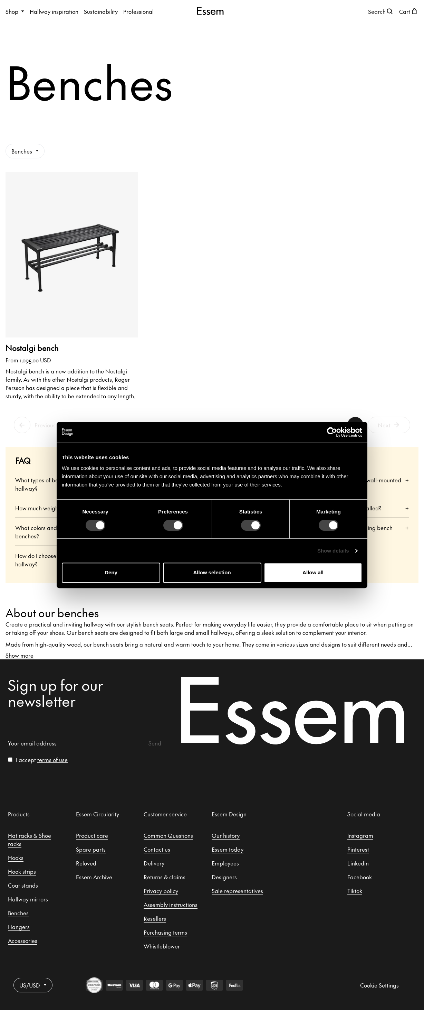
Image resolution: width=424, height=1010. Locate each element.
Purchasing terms (165, 932)
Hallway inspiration (54, 11)
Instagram (360, 835)
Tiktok (354, 891)
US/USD (33, 985)
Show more (19, 655)
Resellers (155, 918)
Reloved (86, 863)
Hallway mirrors (28, 899)
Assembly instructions (170, 904)
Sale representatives (237, 891)
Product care (92, 835)
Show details (333, 551)
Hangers (19, 926)
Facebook (359, 877)
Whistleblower (162, 946)
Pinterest (358, 849)
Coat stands (23, 885)
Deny (111, 572)
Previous (45, 425)
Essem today (227, 849)
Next (389, 425)
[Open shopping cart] (408, 11)
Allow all (313, 572)
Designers (224, 877)
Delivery (154, 863)
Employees (225, 863)
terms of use (52, 759)
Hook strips (22, 871)
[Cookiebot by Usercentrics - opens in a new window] (332, 432)
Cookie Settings (379, 985)
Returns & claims (164, 877)
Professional (138, 11)
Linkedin (358, 863)
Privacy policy (161, 891)
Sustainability (101, 11)
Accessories (22, 940)
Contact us (157, 849)
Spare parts (91, 849)
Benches (25, 151)
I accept (42, 759)
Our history (226, 835)
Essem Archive (94, 877)
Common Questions (168, 835)
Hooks (15, 857)
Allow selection (212, 572)
